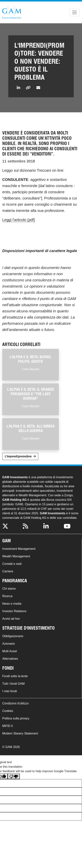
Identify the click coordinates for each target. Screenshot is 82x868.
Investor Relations (14, 611)
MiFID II (7, 725)
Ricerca (7, 596)
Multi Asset (9, 651)
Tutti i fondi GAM (13, 683)
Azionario (8, 643)
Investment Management (18, 548)
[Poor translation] (14, 776)
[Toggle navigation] (74, 12)
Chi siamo (9, 588)
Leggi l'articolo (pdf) (18, 220)
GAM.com (11, 12)
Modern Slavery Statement (20, 733)
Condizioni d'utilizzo (15, 703)
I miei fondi (9, 691)
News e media (11, 603)
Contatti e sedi (11, 563)
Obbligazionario (12, 636)
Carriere (7, 571)
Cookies (7, 710)
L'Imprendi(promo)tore (18, 456)
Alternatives (10, 658)
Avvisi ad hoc (11, 618)
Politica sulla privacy (15, 718)
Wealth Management (16, 556)
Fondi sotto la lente (15, 676)
